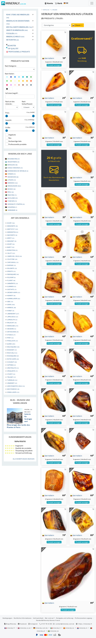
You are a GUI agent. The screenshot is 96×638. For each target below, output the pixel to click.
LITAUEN (12, 180)
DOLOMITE (12, 268)
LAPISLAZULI (12, 316)
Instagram (33, 624)
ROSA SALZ (12, 353)
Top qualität (12, 48)
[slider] (6, 116)
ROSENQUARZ (13, 356)
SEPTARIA (11, 365)
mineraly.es (68, 628)
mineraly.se (53, 631)
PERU (11, 192)
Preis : (7, 113)
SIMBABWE (12, 210)
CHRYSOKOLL (12, 262)
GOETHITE (11, 289)
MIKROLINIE (12, 326)
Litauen (54, 9)
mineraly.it (55, 628)
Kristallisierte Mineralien (19, 27)
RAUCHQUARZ (13, 347)
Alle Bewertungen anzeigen (23, 459)
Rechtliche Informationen (22, 618)
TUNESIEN (12, 201)
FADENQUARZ (13, 274)
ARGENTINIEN (13, 162)
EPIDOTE (11, 271)
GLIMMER (11, 286)
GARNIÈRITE (12, 283)
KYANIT (10, 310)
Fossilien (11, 33)
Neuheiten (11, 45)
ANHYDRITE (12, 235)
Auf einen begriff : (11, 93)
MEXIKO (12, 189)
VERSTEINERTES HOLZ (16, 386)
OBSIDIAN (11, 329)
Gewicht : (8, 120)
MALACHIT (11, 322)
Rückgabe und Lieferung (64, 618)
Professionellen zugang (83, 618)
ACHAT (10, 223)
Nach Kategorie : (11, 66)
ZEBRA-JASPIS (13, 392)
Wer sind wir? (49, 618)
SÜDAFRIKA (12, 207)
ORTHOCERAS (12, 332)
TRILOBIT (11, 377)
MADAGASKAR (14, 186)
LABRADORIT (13, 313)
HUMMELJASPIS (13, 298)
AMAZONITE (12, 226)
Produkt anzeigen (54, 65)
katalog (46, 9)
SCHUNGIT (12, 362)
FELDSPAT (11, 277)
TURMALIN (12, 380)
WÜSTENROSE (13, 389)
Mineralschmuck (15, 36)
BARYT (10, 247)
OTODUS (11, 335)
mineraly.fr (9, 628)
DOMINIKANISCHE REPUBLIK (18, 171)
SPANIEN (12, 174)
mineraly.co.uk (24, 628)
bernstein (48, 58)
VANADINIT (12, 383)
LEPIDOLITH (12, 319)
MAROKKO (13, 183)
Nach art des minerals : (10, 103)
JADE (10, 301)
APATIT (10, 238)
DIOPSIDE (11, 265)
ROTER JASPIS (13, 359)
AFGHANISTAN (14, 159)
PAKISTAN (12, 195)
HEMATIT (11, 295)
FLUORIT (11, 280)
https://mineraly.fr (85, 624)
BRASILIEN (13, 165)
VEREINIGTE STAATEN (16, 204)
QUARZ (11, 344)
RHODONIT (12, 350)
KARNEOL (11, 307)
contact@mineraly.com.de (65, 624)
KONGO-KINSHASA (15, 168)
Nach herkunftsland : (27, 103)
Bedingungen (7, 618)
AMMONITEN (12, 232)
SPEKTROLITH (13, 368)
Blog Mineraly (10, 624)
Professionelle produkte (18, 52)
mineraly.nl (82, 628)
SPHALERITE (12, 371)
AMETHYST (12, 229)
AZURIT (10, 244)
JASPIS (11, 304)
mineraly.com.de (40, 628)
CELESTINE (12, 259)
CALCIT (11, 253)
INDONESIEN (13, 177)
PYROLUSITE (12, 341)
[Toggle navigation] (91, 3)
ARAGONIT (11, 241)
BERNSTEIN (12, 250)
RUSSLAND (13, 198)
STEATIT (11, 374)
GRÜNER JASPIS (13, 292)
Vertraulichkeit (38, 618)
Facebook (22, 624)
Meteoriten (12, 40)
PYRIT (10, 338)
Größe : (8, 127)
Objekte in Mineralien (17, 30)
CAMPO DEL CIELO (14, 256)
